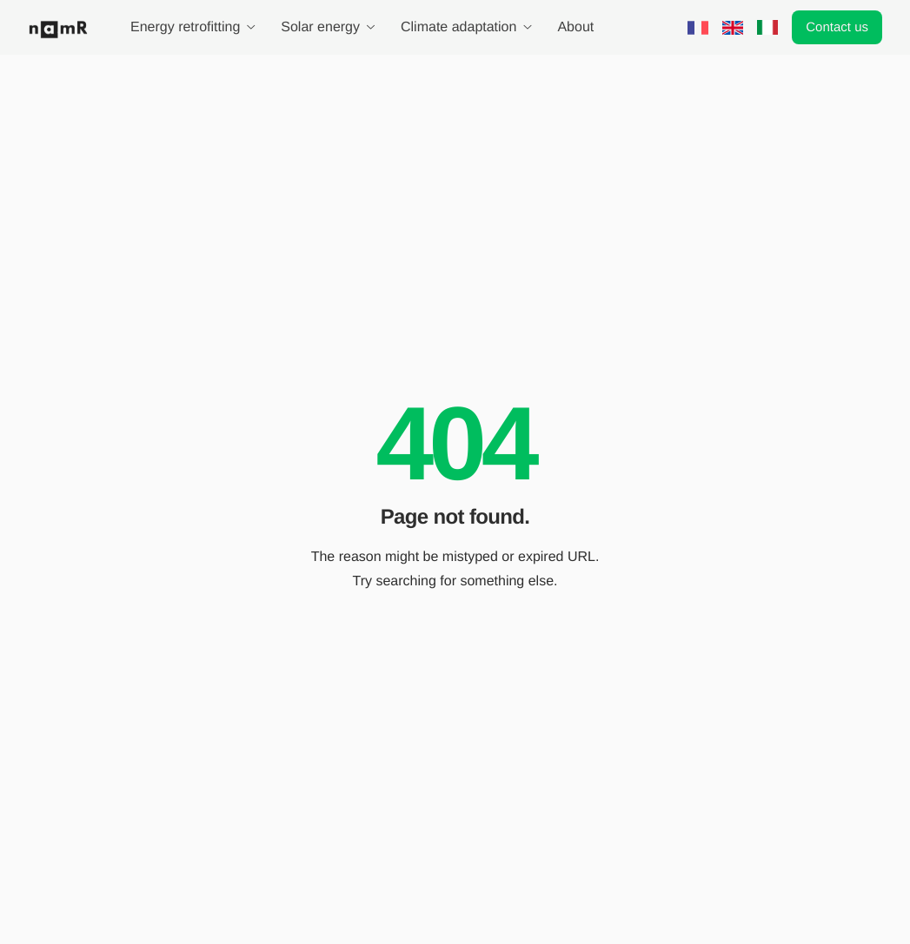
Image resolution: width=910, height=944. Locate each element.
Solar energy (328, 28)
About (575, 28)
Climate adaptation (466, 28)
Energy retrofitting (192, 28)
